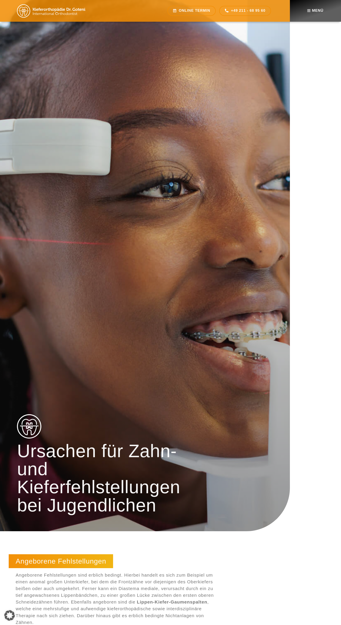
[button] (9, 615)
